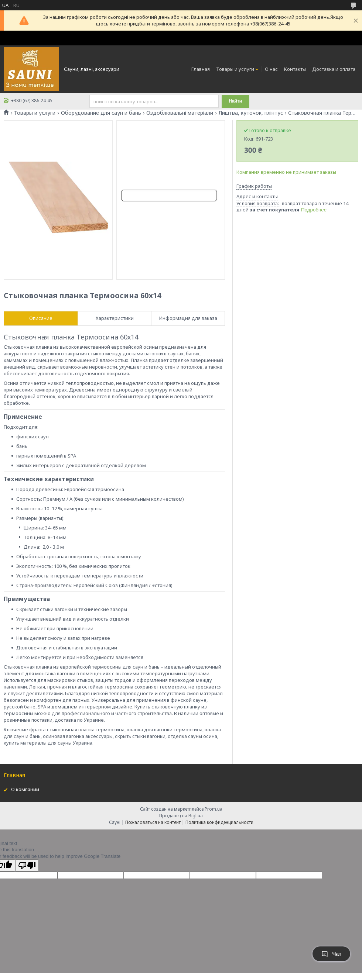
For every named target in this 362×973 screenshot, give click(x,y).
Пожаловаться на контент (153, 822)
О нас (271, 69)
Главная (200, 69)
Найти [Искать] (235, 101)
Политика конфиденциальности (219, 822)
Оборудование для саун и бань (101, 113)
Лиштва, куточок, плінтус (251, 113)
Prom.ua (213, 809)
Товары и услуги (235, 69)
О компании (25, 789)
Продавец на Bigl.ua (181, 815)
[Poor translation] (27, 865)
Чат (331, 953)
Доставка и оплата (333, 69)
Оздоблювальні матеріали (179, 113)
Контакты (295, 69)
